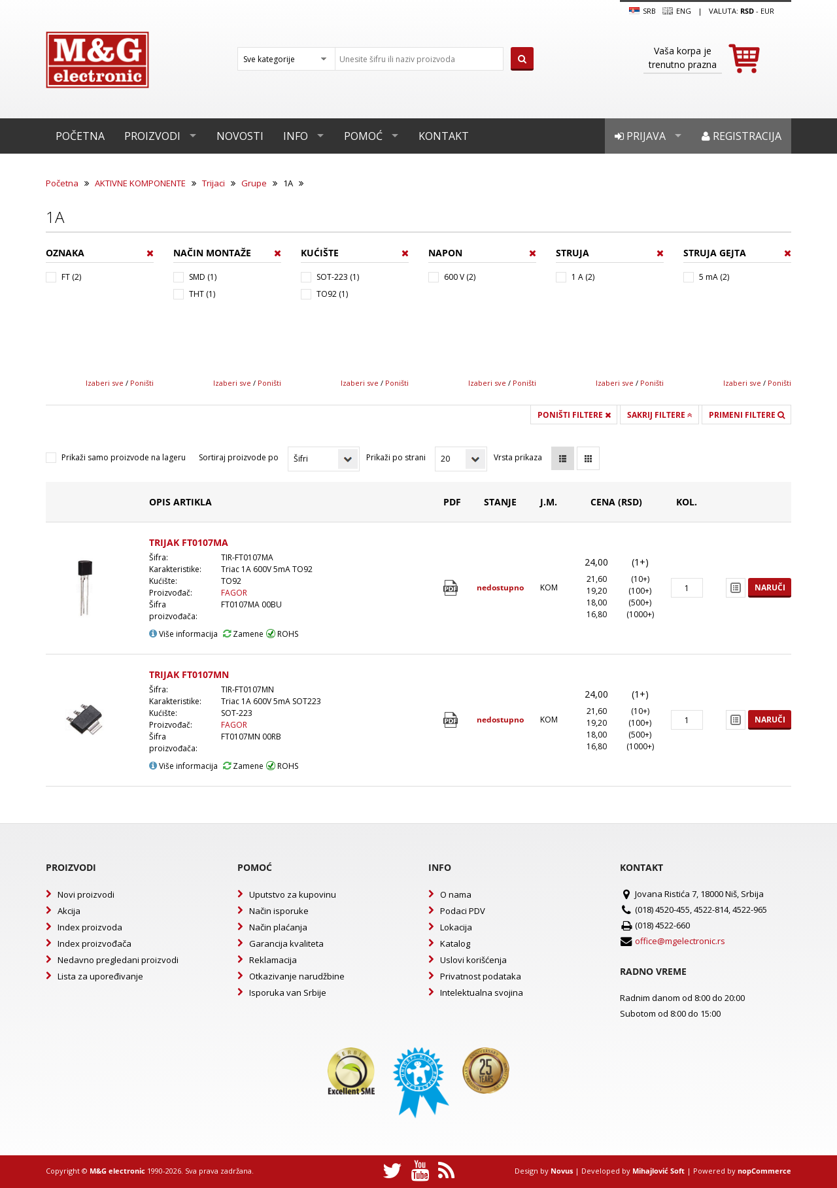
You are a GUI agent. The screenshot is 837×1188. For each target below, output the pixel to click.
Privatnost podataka (480, 976)
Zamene (243, 633)
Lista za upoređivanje (100, 976)
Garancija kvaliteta (286, 943)
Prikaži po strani (396, 457)
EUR (767, 11)
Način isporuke (279, 911)
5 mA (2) (714, 276)
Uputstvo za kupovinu (292, 894)
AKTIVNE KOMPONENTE (140, 183)
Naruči (770, 587)
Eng (676, 11)
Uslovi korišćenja (473, 960)
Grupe (254, 183)
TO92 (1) (332, 293)
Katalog (455, 943)
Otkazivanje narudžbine (297, 976)
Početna (80, 136)
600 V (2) (459, 276)
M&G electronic (117, 1171)
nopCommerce (764, 1171)
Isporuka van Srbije (287, 992)
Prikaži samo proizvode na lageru (123, 457)
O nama (455, 894)
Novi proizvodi (86, 894)
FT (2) (71, 276)
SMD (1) (202, 276)
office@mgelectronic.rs (680, 941)
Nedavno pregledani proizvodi (118, 960)
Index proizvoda (90, 927)
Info (295, 136)
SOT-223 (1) (337, 276)
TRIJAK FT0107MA (188, 542)
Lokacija (456, 927)
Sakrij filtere (659, 414)
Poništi (142, 383)
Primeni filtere (747, 414)
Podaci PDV (462, 911)
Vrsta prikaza (518, 457)
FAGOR (234, 592)
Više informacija (183, 633)
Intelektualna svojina (481, 992)
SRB (642, 11)
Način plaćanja (278, 927)
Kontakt (443, 136)
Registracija (741, 136)
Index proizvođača (94, 943)
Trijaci (213, 183)
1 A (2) (583, 276)
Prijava (640, 136)
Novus (562, 1171)
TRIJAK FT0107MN (189, 674)
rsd (747, 11)
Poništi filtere (574, 414)
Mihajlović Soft (658, 1171)
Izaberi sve (105, 383)
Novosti (240, 136)
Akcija (69, 911)
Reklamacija (273, 960)
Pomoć (363, 136)
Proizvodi (152, 136)
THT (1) (202, 293)
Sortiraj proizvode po (239, 457)
